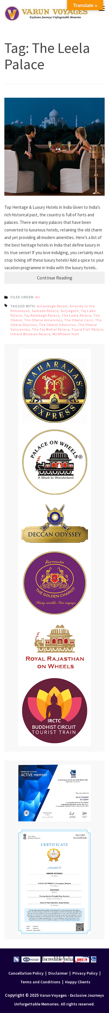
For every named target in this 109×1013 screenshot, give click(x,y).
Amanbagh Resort (52, 306)
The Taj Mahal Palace (50, 329)
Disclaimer (58, 973)
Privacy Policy (85, 973)
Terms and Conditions (40, 982)
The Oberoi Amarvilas (43, 320)
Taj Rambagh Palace (42, 315)
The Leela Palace (76, 315)
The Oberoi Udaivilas (57, 324)
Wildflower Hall (65, 334)
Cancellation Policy (26, 973)
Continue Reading (54, 278)
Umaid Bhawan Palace (30, 334)
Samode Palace (45, 310)
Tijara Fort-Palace (87, 329)
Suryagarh (69, 310)
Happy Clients (77, 982)
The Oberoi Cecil (78, 320)
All (37, 297)
